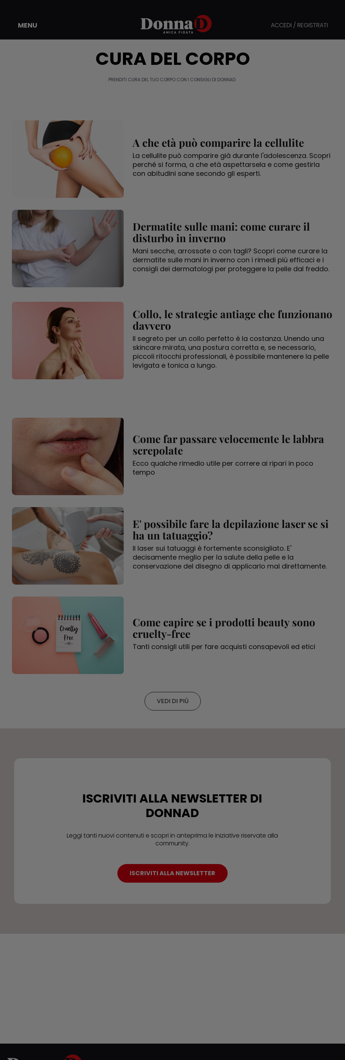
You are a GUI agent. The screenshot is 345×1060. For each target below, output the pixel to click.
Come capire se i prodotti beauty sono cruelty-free (224, 627)
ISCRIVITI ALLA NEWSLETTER (172, 873)
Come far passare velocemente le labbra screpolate (228, 444)
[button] (22, 25)
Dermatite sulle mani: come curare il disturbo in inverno (221, 232)
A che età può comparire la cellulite (218, 142)
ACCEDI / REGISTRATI (299, 25)
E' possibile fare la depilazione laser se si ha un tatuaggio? (231, 529)
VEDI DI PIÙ (173, 701)
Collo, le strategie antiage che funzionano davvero (232, 319)
